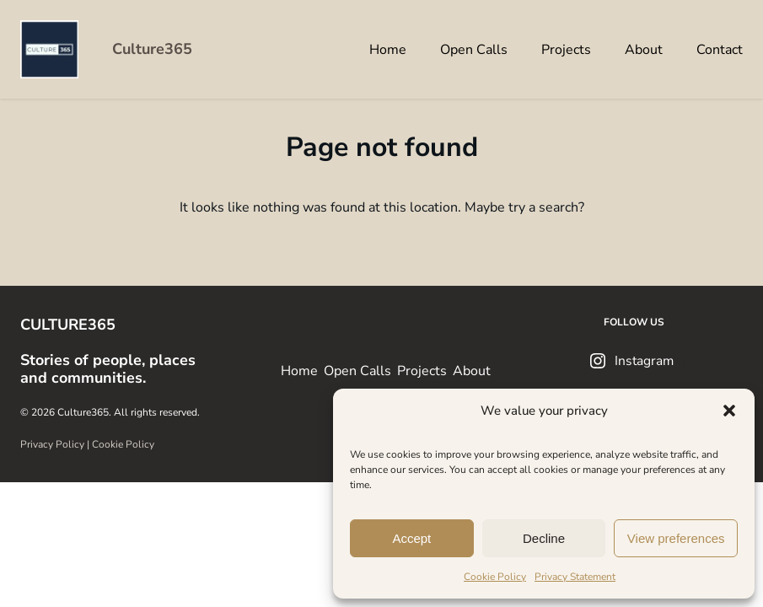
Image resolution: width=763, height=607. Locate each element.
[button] (729, 410)
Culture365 (152, 49)
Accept (411, 538)
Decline (544, 538)
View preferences (676, 538)
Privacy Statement (575, 576)
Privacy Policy (52, 444)
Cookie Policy (495, 576)
